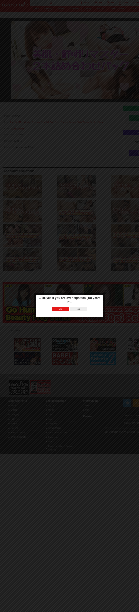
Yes (60, 309)
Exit (78, 309)
